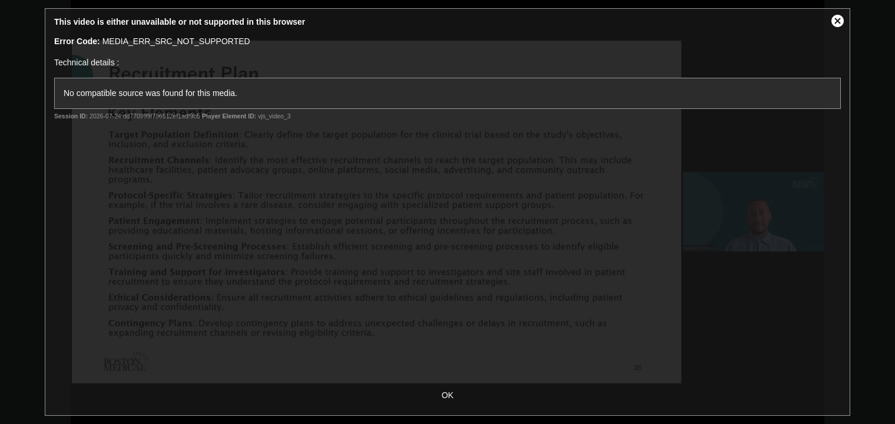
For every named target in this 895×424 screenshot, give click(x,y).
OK (447, 395)
